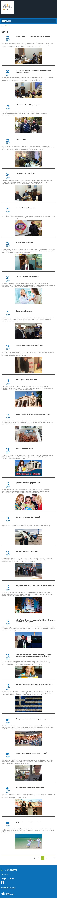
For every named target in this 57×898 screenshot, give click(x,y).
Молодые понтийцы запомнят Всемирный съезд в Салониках (34, 719)
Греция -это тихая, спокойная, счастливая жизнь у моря (33, 414)
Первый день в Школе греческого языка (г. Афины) (31, 753)
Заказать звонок (5, 874)
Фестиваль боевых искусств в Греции (27, 551)
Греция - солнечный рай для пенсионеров (28, 822)
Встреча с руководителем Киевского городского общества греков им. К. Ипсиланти (33, 71)
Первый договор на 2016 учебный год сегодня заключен (33, 36)
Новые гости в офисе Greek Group (26, 174)
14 (50, 858)
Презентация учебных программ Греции (28, 483)
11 (38, 858)
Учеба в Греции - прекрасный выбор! (27, 380)
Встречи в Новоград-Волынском (25, 208)
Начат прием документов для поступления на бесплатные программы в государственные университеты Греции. (33, 655)
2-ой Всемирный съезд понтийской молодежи (30, 787)
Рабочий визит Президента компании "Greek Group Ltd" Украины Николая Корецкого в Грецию (35, 621)
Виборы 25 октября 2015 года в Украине (28, 105)
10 (35, 858)
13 (46, 858)
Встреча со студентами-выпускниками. (28, 277)
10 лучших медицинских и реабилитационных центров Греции (35, 586)
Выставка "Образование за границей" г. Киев (29, 345)
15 (54, 858)
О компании (6, 21)
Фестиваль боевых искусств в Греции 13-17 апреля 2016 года (34, 684)
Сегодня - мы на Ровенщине (24, 242)
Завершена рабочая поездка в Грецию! (28, 517)
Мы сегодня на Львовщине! (24, 311)
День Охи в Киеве (21, 139)
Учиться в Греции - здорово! (24, 448)
